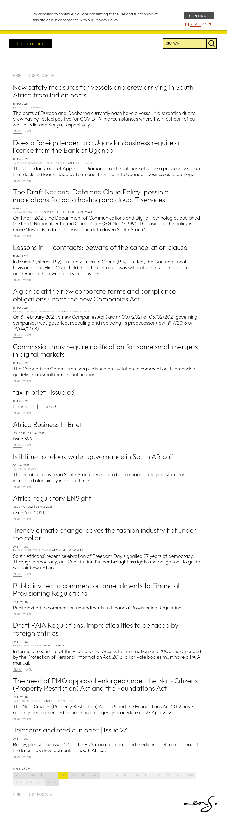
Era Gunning (26, 645)
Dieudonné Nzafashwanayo (37, 311)
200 (190, 775)
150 (32, 775)
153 (63, 775)
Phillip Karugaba (30, 163)
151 (43, 775)
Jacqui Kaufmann (30, 107)
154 (73, 775)
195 (179, 775)
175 (136, 775)
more (201, 24)
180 (147, 775)
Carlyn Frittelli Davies (34, 550)
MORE (22, 131)
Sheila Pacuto (85, 163)
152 (53, 775)
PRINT (18, 75)
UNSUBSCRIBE (40, 75)
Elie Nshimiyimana (78, 311)
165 (116, 775)
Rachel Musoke (55, 163)
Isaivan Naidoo (28, 212)
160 (105, 775)
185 (158, 775)
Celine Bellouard (30, 701)
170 (126, 775)
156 (94, 775)
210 (29, 782)
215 (40, 782)
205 (18, 782)
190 (168, 775)
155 (84, 775)
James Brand (26, 469)
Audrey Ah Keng (62, 701)
